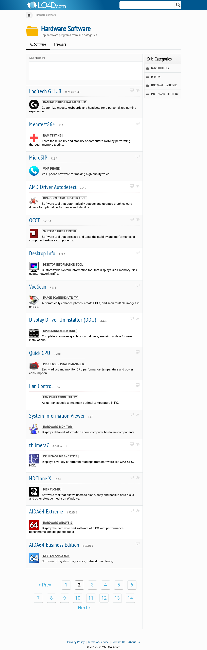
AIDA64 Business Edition (61, 545)
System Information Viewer (61, 415)
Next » (84, 608)
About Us (134, 642)
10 (77, 598)
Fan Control (44, 386)
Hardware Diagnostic (161, 85)
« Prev (45, 585)
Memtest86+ (46, 124)
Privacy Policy (76, 642)
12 (104, 598)
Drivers (153, 77)
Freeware (60, 44)
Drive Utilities (157, 69)
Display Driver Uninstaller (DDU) (68, 319)
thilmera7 (48, 445)
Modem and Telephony (162, 94)
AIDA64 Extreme (53, 511)
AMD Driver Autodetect (58, 187)
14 (130, 598)
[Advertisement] (102, 71)
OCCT (40, 220)
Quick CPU (45, 353)
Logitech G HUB (54, 91)
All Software (38, 44)
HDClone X (45, 478)
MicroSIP (43, 157)
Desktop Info (47, 253)
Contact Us (119, 642)
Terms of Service (98, 642)
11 (91, 598)
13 (117, 598)
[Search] (178, 5)
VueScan (42, 286)
